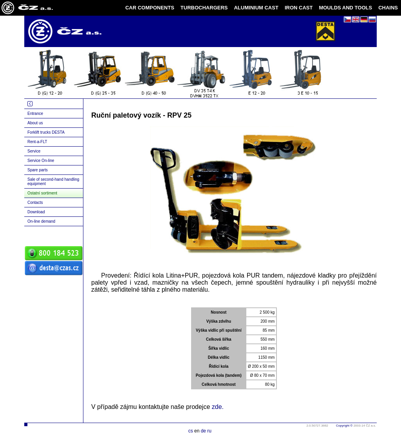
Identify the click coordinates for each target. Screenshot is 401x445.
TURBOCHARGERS (204, 8)
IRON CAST (299, 8)
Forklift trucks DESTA (46, 132)
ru (209, 431)
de (203, 431)
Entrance (35, 113)
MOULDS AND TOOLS (345, 8)
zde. (218, 406)
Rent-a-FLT (37, 142)
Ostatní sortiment (42, 193)
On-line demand (41, 221)
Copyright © (344, 425)
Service (33, 151)
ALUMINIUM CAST (256, 8)
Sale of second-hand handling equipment (53, 181)
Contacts (35, 202)
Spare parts (37, 170)
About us (35, 123)
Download (36, 212)
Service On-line (40, 160)
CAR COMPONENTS (149, 8)
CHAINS (388, 8)
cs (190, 431)
